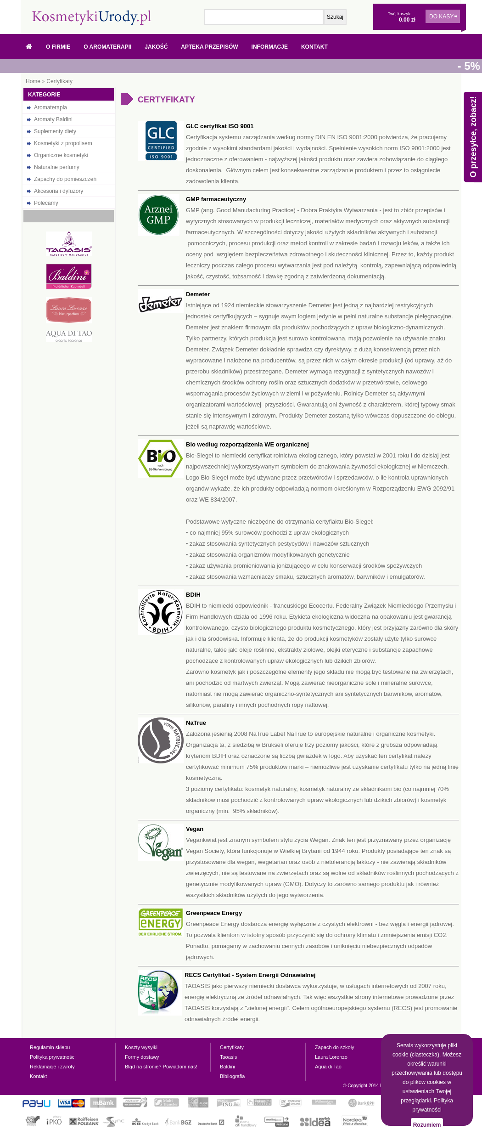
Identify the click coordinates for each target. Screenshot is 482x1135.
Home (33, 81)
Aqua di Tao (328, 1066)
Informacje (270, 47)
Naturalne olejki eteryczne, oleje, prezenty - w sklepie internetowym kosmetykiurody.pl (91, 17)
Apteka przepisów (209, 47)
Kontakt (314, 47)
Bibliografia (232, 1076)
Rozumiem (427, 1125)
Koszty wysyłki (141, 1047)
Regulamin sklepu (50, 1047)
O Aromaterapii (107, 47)
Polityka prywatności (53, 1057)
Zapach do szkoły (334, 1047)
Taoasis (228, 1057)
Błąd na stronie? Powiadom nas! (161, 1066)
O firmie (58, 47)
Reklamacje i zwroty (52, 1066)
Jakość (156, 47)
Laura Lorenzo (331, 1057)
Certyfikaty (59, 81)
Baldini (227, 1066)
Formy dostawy (142, 1057)
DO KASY (441, 16)
